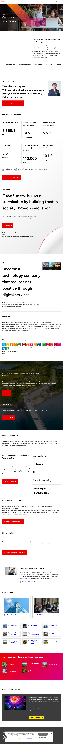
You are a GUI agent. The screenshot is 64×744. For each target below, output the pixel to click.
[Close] (51, 733)
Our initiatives (39, 615)
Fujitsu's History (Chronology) (13, 633)
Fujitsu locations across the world (33, 633)
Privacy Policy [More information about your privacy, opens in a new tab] (29, 738)
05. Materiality (60, 64)
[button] (5, 737)
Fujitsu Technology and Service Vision (33, 664)
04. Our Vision (49, 64)
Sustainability (52, 664)
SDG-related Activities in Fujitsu (32, 641)
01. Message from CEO (10, 64)
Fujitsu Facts (12, 625)
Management (53, 625)
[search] (58, 1)
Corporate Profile (10, 615)
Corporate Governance (12, 670)
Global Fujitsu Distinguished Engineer (29, 582)
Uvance (11, 664)
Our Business (32, 625)
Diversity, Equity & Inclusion (13, 641)
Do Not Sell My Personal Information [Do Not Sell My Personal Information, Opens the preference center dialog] (43, 738)
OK (43, 734)
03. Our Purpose (38, 64)
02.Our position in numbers (25, 64)
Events (51, 633)
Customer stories (54, 642)
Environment (32, 671)
